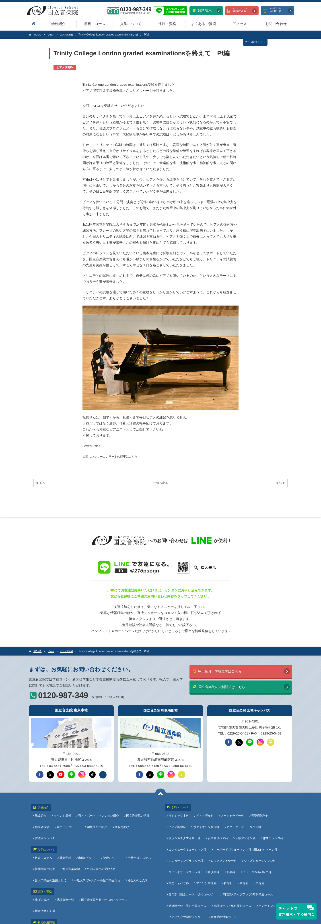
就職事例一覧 (65, 865)
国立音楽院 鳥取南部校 (160, 708)
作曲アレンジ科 (271, 826)
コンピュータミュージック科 (188, 834)
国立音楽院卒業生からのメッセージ (103, 865)
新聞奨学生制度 (46, 842)
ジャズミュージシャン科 (259, 841)
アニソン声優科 (206, 856)
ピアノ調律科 (178, 819)
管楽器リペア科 (218, 826)
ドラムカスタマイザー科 (185, 826)
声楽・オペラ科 (179, 856)
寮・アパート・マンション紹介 (97, 812)
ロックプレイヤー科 (224, 841)
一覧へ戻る (160, 483)
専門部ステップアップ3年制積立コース (247, 864)
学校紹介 (58, 24)
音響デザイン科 (244, 826)
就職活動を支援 (143, 865)
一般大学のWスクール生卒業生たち (59, 850)
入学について (131, 24)
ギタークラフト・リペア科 (243, 819)
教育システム (44, 835)
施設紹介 (41, 812)
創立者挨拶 (43, 819)
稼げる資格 (43, 865)
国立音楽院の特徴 (136, 812)
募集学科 (65, 835)
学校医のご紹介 (96, 819)
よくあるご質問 (203, 24)
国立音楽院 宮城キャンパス (250, 708)
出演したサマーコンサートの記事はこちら (114, 456)
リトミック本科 (179, 812)
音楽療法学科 (258, 812)
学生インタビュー (68, 819)
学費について (110, 835)
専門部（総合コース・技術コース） (192, 864)
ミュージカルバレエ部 (255, 849)
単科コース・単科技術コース (232, 871)
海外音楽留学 (71, 842)
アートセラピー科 (231, 812)
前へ (42, 483)
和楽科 (230, 849)
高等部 (257, 856)
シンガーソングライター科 (186, 841)
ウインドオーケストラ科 (185, 849)
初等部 (227, 856)
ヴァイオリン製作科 (206, 819)
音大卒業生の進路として (137, 842)
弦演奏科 (213, 849)
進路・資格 (167, 24)
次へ (279, 483)
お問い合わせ (276, 24)
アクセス (240, 24)
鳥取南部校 (120, 819)
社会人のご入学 (98, 850)
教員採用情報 (43, 874)
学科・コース (94, 24)
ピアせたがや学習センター (186, 878)
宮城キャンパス (144, 819)
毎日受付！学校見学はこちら (222, 670)
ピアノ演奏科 (205, 812)
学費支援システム (136, 835)
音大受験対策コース (224, 878)
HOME (36, 34)
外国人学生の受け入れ (100, 842)
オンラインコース (269, 871)
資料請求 (202, 10)
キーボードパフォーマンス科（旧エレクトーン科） (247, 834)
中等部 (242, 856)
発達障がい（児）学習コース (188, 871)
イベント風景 (62, 812)
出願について (86, 835)
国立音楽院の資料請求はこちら (225, 686)
